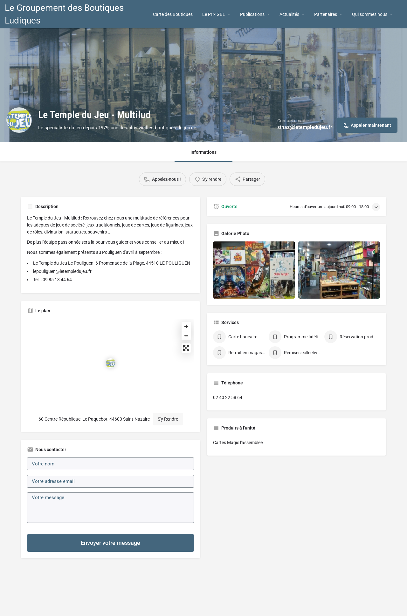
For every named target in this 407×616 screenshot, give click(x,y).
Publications (252, 14)
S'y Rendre (168, 419)
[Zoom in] (186, 326)
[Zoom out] (186, 335)
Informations (203, 152)
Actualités (289, 14)
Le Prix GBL (213, 14)
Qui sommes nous (369, 14)
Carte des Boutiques (173, 14)
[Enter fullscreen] (186, 348)
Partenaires (325, 14)
